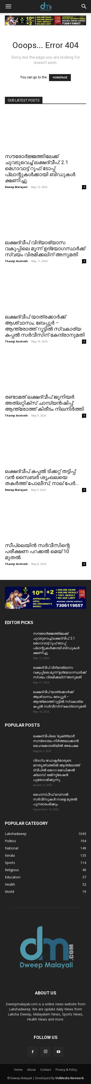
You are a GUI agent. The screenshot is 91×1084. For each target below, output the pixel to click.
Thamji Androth (16, 261)
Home (18, 1070)
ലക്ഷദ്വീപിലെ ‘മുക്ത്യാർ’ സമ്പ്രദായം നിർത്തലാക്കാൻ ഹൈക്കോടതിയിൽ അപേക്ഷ (56, 741)
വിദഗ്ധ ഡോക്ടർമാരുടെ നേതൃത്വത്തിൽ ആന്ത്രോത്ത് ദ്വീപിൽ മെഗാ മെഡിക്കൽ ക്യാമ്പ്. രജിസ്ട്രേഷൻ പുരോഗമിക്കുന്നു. (56, 770)
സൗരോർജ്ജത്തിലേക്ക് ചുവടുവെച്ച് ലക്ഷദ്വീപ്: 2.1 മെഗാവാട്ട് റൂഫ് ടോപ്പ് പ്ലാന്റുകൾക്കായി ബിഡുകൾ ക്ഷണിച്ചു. (40, 168)
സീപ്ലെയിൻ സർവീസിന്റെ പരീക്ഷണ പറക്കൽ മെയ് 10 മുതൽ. (37, 551)
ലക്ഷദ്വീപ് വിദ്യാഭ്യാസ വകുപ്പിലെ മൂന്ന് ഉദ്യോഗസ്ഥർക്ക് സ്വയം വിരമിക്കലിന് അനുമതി (45, 248)
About (31, 1070)
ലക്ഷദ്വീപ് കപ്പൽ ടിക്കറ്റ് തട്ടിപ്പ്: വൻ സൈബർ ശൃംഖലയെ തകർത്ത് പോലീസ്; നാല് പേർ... (42, 477)
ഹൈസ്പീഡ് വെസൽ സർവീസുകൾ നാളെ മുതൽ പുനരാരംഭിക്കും (55, 799)
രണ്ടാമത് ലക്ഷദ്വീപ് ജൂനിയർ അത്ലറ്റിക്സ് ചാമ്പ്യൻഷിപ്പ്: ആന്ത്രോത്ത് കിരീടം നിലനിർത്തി (44, 403)
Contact (45, 1070)
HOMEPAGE (60, 77)
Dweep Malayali (16, 187)
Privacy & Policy (66, 1070)
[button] (8, 6)
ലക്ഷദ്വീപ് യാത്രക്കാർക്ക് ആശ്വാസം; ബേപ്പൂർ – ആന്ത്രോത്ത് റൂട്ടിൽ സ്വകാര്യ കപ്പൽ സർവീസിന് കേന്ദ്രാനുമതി (45, 326)
